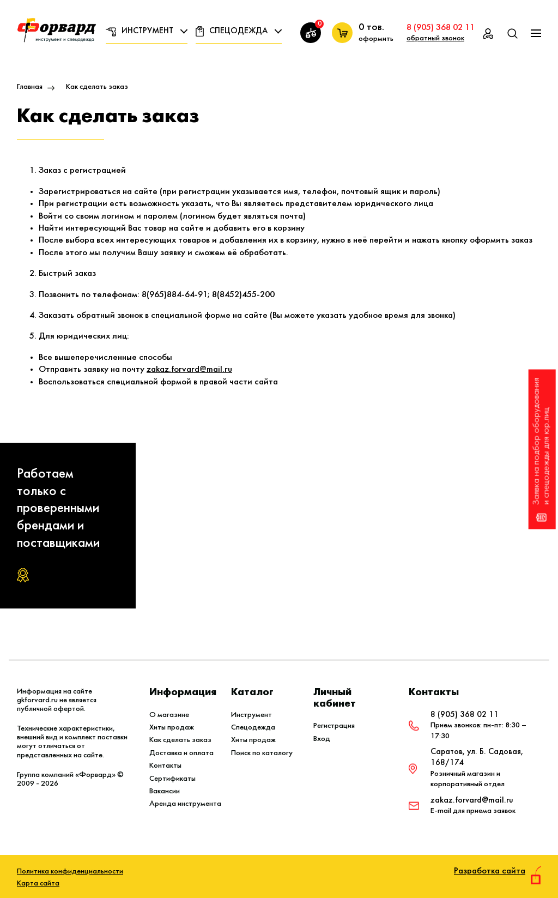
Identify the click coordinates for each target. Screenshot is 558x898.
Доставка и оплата (181, 753)
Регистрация (334, 726)
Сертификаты (172, 778)
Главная (30, 87)
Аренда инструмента (185, 803)
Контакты (165, 765)
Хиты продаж (171, 727)
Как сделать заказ (180, 740)
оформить (376, 39)
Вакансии (164, 791)
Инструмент (147, 31)
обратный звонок (435, 38)
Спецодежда (238, 31)
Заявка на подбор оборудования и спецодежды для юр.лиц (541, 449)
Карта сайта (38, 883)
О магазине (169, 715)
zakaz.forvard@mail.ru (189, 369)
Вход (321, 739)
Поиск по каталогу (262, 753)
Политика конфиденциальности (70, 871)
